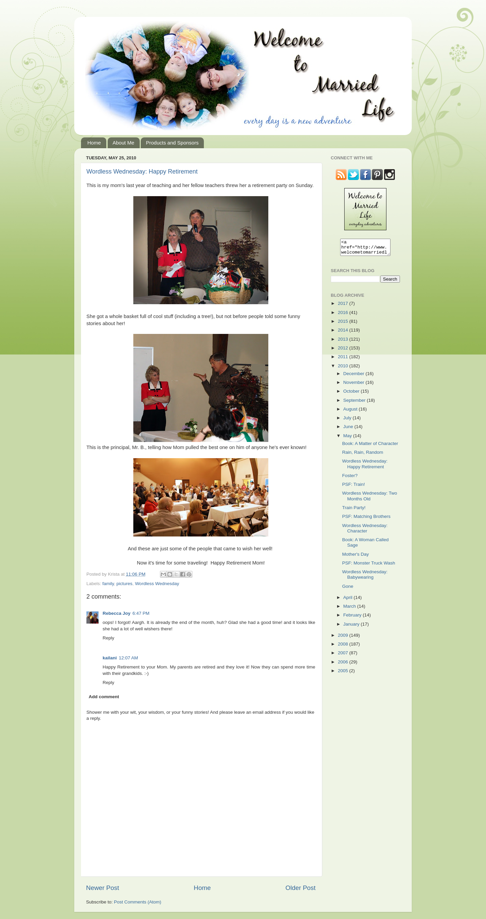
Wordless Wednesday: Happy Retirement (141, 171)
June (348, 429)
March (350, 609)
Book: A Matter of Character (370, 446)
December (354, 376)
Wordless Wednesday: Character (365, 531)
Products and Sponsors (172, 143)
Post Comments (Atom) (137, 901)
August (351, 412)
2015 (343, 324)
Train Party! (354, 510)
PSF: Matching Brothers (366, 519)
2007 (343, 655)
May (348, 438)
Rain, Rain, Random (362, 455)
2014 (343, 333)
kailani (110, 657)
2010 (343, 368)
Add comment (104, 696)
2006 (343, 664)
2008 (343, 647)
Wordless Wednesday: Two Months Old (369, 499)
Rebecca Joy (117, 613)
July (348, 420)
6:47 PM (141, 613)
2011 (343, 359)
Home (94, 143)
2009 (343, 638)
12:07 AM (128, 657)
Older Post (301, 887)
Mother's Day (355, 557)
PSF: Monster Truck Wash (368, 566)
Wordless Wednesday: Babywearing (365, 577)
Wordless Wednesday (157, 583)
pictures (124, 583)
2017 (343, 306)
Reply (108, 637)
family (108, 583)
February (353, 618)
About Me (123, 143)
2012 (343, 350)
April (348, 600)
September (355, 403)
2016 (343, 315)
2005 (343, 673)
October (352, 394)
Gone (347, 589)
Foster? (350, 478)
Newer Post (102, 887)
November (354, 385)
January (352, 627)
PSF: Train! (353, 487)
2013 (343, 342)
